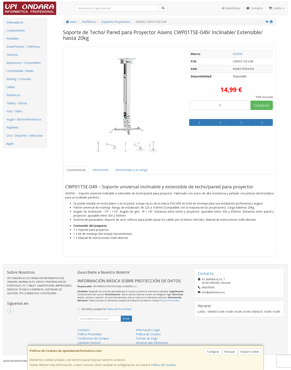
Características (76, 170)
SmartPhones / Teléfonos (23, 46)
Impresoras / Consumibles (23, 63)
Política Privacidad (89, 334)
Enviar (126, 318)
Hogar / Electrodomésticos (23, 119)
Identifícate (230, 8)
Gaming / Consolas (18, 79)
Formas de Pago (147, 338)
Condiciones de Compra (93, 338)
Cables (10, 87)
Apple (10, 143)
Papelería (12, 127)
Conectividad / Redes (20, 71)
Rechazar (230, 351)
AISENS (237, 54)
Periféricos (13, 95)
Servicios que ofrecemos (152, 343)
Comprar (261, 105)
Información (101, 170)
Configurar (213, 351)
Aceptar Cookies (249, 351)
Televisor (12, 55)
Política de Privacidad (169, 300)
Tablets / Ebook (16, 103)
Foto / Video (14, 111)
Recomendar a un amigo (131, 170)
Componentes (15, 30)
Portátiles (12, 38)
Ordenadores (14, 22)
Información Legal (148, 330)
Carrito (277, 8)
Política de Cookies (163, 365)
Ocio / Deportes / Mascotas (24, 135)
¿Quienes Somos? (89, 343)
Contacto (254, 8)
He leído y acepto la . (107, 309)
